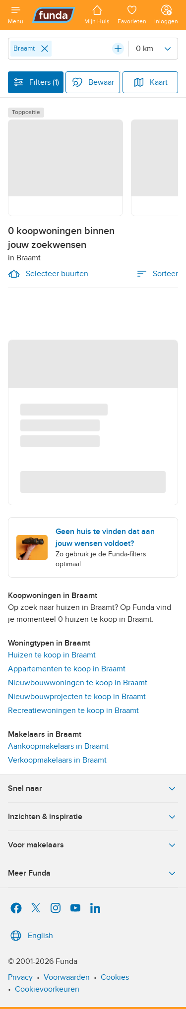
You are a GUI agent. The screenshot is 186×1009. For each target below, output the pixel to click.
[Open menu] (15, 15)
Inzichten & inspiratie (93, 817)
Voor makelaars (93, 845)
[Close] (45, 49)
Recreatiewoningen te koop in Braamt (73, 710)
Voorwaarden (67, 977)
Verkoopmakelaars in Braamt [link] (57, 760)
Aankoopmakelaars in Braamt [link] (58, 746)
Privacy (20, 977)
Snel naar (93, 788)
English (30, 936)
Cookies (115, 977)
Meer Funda (93, 873)
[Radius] (153, 49)
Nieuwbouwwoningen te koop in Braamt (77, 683)
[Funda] (53, 15)
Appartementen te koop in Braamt (66, 669)
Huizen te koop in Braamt (52, 655)
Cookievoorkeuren (47, 989)
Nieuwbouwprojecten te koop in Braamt (77, 697)
